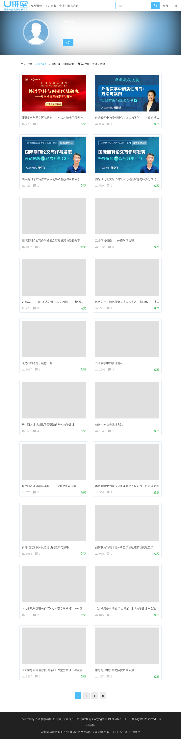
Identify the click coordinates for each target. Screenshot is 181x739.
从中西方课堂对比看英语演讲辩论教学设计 (48, 424)
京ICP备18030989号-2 (126, 732)
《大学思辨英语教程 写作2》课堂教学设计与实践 (52, 608)
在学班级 (54, 63)
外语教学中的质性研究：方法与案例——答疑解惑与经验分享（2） (136, 117)
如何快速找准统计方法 (109, 424)
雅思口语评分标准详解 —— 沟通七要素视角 (49, 486)
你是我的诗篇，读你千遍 (37, 363)
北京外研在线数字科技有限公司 (84, 732)
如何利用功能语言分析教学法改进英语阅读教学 (124, 547)
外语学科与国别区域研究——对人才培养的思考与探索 (55, 117)
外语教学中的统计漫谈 (109, 363)
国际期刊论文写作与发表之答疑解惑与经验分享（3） (54, 179)
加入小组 (83, 63)
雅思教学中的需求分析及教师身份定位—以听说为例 (127, 486)
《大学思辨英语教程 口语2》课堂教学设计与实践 (125, 608)
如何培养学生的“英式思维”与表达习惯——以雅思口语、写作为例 (61, 301)
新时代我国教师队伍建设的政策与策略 (45, 547)
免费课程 (36, 5)
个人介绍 (26, 63)
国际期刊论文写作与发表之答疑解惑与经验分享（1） (54, 240)
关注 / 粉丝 (99, 63)
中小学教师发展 (69, 5)
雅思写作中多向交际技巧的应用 (114, 670)
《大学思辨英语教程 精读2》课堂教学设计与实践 (52, 670)
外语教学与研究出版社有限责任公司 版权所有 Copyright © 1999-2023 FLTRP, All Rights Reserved (95, 719)
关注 (68, 42)
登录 (165, 5)
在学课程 (40, 63)
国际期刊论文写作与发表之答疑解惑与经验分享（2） (128, 179)
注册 (174, 5)
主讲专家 (50, 5)
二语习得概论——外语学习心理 (114, 240)
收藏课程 (69, 63)
